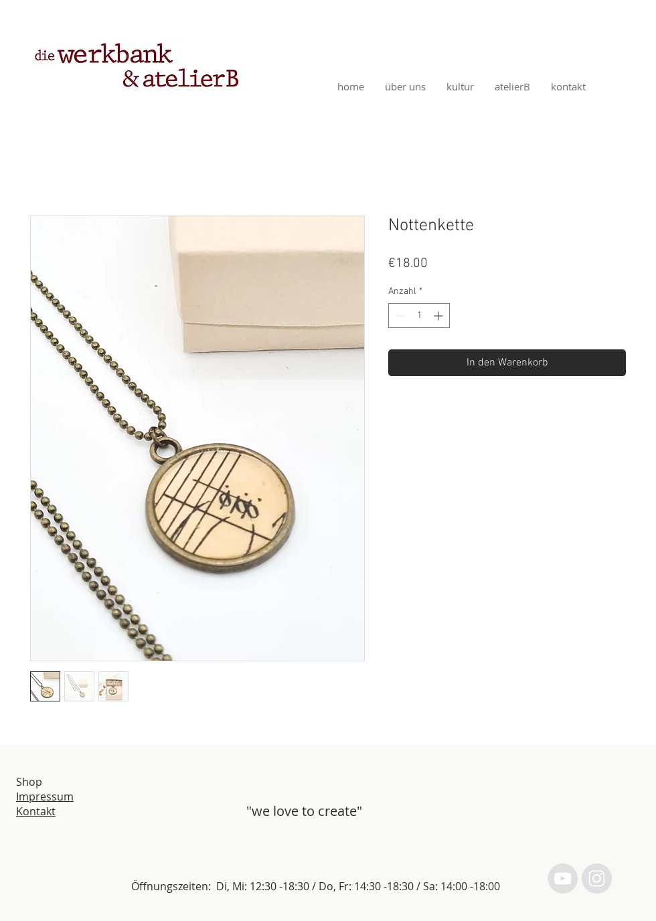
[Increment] (439, 315)
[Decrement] (398, 315)
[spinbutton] (419, 315)
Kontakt (36, 811)
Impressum (45, 796)
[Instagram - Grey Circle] (597, 878)
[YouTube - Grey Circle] (563, 878)
